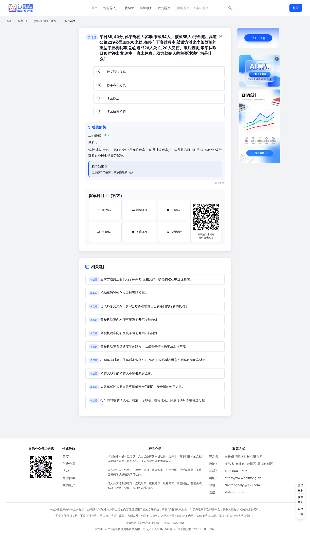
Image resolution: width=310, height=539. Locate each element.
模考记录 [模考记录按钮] (174, 231)
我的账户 (68, 485)
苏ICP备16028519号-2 (161, 529)
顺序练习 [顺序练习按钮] (105, 210)
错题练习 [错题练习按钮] (174, 210)
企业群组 (68, 478)
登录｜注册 (258, 38)
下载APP (127, 8)
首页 (94, 8)
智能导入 (109, 8)
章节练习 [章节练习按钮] (105, 231)
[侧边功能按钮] (300, 499)
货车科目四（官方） (46, 21)
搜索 (65, 471)
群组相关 (146, 8)
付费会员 (68, 464)
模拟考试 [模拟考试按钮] (139, 210)
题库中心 (22, 21)
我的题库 (164, 8)
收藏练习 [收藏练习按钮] (139, 231)
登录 (296, 8)
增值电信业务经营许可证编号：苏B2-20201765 (155, 522)
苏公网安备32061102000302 (196, 529)
